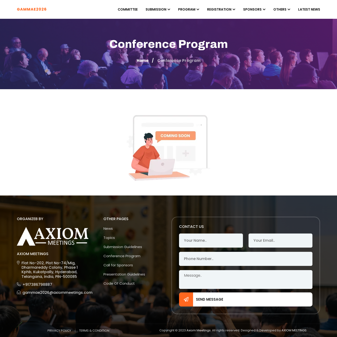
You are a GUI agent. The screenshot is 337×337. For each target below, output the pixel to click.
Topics (109, 237)
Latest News (309, 9)
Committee (128, 9)
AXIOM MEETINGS (294, 330)
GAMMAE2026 (32, 9)
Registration (219, 9)
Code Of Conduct (119, 283)
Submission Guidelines (122, 246)
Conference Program (121, 255)
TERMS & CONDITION (94, 330)
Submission (156, 9)
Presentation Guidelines (124, 274)
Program (186, 9)
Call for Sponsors (118, 265)
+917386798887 (34, 284)
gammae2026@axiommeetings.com (52, 292)
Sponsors (252, 9)
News (108, 228)
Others (279, 9)
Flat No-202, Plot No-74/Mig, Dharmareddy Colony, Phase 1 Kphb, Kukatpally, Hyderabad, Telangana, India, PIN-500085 (47, 270)
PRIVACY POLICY (59, 330)
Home (142, 60)
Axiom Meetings (199, 330)
